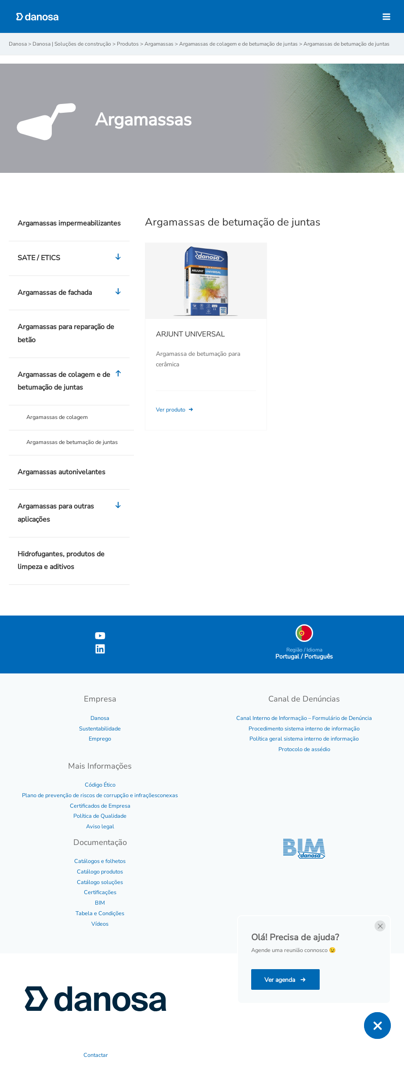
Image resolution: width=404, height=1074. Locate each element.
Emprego (100, 739)
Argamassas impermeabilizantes (69, 223)
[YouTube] (100, 635)
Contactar (95, 1055)
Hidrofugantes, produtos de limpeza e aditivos (61, 560)
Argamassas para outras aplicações (71, 513)
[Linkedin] (100, 648)
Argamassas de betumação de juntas (72, 442)
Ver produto (175, 410)
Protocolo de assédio (304, 749)
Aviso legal (100, 827)
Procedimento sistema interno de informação (304, 729)
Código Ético (100, 785)
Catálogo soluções (100, 882)
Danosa (99, 718)
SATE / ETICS (71, 258)
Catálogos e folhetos (100, 861)
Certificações (100, 892)
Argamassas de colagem (57, 417)
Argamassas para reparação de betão (66, 333)
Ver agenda (280, 980)
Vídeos (99, 924)
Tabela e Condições (100, 913)
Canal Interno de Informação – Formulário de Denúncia (304, 718)
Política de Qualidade (99, 816)
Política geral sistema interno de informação (304, 739)
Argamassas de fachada (71, 293)
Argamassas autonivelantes (61, 472)
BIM (100, 903)
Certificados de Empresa (100, 806)
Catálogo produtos (100, 872)
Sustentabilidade (100, 729)
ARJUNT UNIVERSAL (190, 334)
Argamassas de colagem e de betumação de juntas (71, 381)
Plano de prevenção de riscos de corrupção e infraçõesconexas (100, 795)
